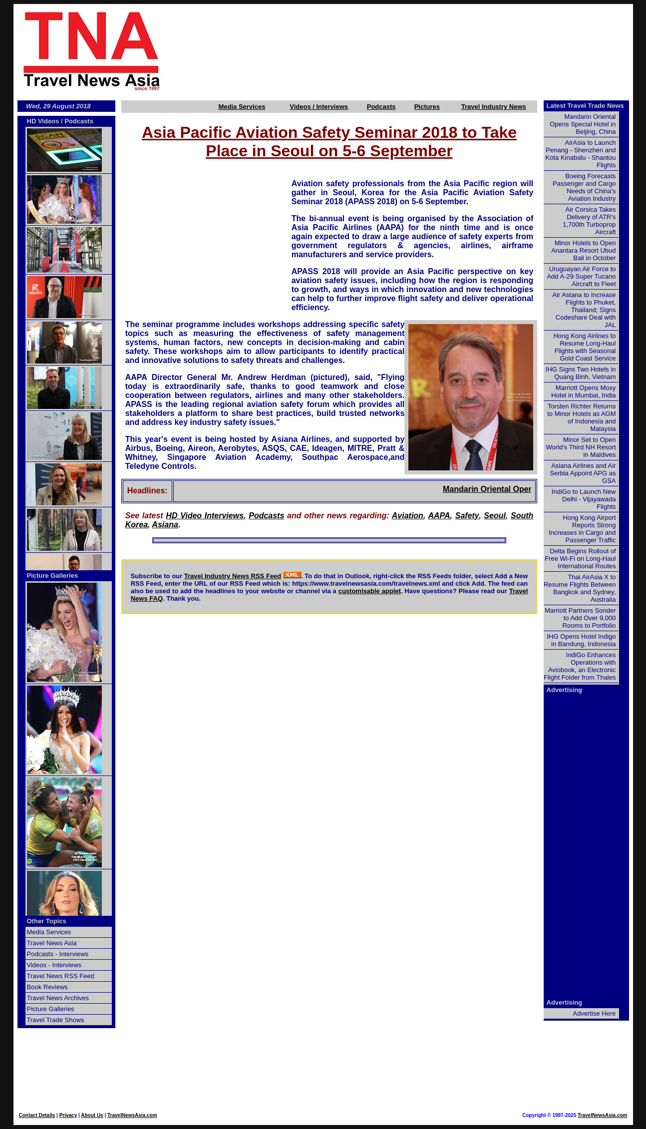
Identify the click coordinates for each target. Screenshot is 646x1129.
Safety (467, 515)
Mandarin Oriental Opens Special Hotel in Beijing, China (583, 124)
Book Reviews (47, 987)
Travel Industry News (493, 106)
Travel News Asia (52, 943)
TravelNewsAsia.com (132, 1115)
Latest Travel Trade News (585, 105)
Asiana (165, 524)
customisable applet (369, 591)
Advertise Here (594, 1013)
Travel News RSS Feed (60, 976)
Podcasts (381, 106)
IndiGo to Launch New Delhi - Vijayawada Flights (584, 499)
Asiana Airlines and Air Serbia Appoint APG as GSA (583, 473)
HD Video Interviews (205, 515)
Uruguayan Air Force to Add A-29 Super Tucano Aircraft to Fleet (581, 276)
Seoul (495, 515)
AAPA (439, 515)
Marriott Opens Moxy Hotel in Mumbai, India (583, 391)
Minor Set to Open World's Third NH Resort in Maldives (581, 447)
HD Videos (43, 121)
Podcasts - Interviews (58, 954)
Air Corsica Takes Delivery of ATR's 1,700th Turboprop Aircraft (589, 221)
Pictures (427, 106)
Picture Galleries (52, 575)
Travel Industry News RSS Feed (233, 576)
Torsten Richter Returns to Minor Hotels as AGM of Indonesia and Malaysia (581, 417)
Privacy (68, 1115)
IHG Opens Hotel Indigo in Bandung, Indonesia (581, 640)
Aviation (407, 515)
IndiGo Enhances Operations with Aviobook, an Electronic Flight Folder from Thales (580, 666)
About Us (92, 1115)
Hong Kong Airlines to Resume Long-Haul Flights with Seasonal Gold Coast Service (584, 347)
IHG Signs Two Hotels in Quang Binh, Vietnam (581, 373)
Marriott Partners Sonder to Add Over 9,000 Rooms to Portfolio (580, 618)
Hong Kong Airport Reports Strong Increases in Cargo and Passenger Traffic (582, 529)
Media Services (241, 106)
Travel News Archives (58, 998)
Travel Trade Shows (55, 1020)
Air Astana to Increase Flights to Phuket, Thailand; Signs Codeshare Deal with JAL (584, 310)
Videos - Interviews (54, 965)
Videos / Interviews (319, 106)
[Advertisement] (414, 50)
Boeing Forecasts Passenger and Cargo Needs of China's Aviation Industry (584, 187)
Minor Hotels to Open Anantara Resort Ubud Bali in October (583, 250)
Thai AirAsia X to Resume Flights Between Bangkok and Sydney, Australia (580, 588)
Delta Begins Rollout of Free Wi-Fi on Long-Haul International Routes (580, 558)
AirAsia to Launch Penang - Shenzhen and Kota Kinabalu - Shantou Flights (581, 154)
